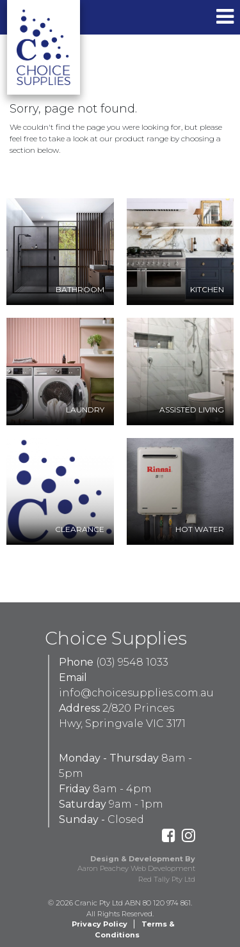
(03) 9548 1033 (132, 662)
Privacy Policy (99, 924)
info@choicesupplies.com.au (136, 693)
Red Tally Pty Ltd (166, 879)
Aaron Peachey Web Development (136, 868)
